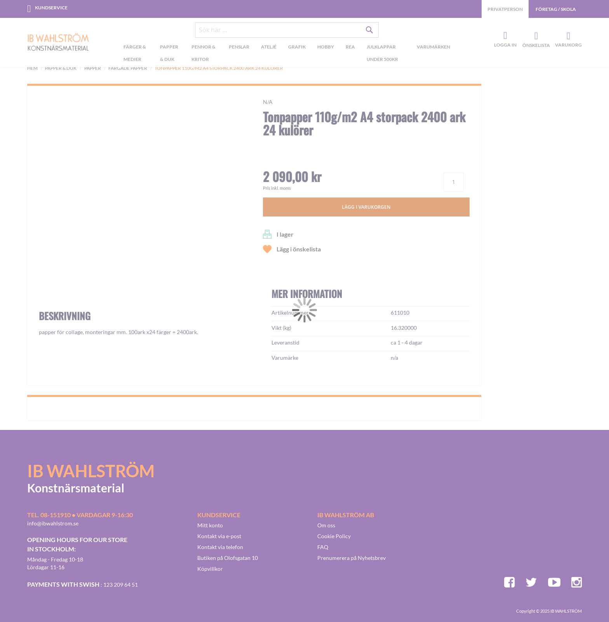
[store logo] (58, 43)
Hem (32, 68)
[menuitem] (136, 55)
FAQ (322, 547)
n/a (268, 102)
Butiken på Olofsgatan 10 (227, 557)
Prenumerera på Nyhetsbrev (351, 557)
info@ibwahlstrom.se (52, 523)
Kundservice (51, 7)
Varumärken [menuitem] (433, 48)
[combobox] (287, 32)
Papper (92, 68)
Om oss (326, 525)
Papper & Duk (61, 68)
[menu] (287, 55)
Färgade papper (127, 68)
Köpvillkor (210, 568)
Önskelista (535, 37)
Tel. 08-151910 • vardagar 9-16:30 (80, 514)
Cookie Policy (334, 536)
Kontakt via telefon (220, 547)
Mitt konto (210, 525)
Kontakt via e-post (219, 536)
